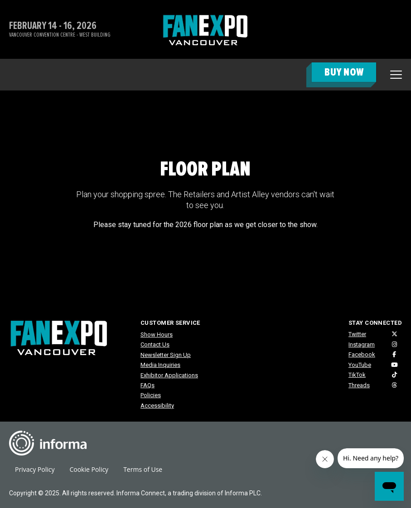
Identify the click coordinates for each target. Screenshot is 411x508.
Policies (150, 395)
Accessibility (157, 405)
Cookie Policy (88, 469)
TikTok (357, 374)
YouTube (359, 364)
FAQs (147, 385)
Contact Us (154, 344)
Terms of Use (142, 469)
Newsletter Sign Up (165, 354)
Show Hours (156, 334)
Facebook (361, 354)
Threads (359, 385)
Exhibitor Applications (169, 375)
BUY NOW (343, 72)
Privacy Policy (34, 469)
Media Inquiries (160, 364)
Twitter (357, 334)
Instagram (361, 344)
